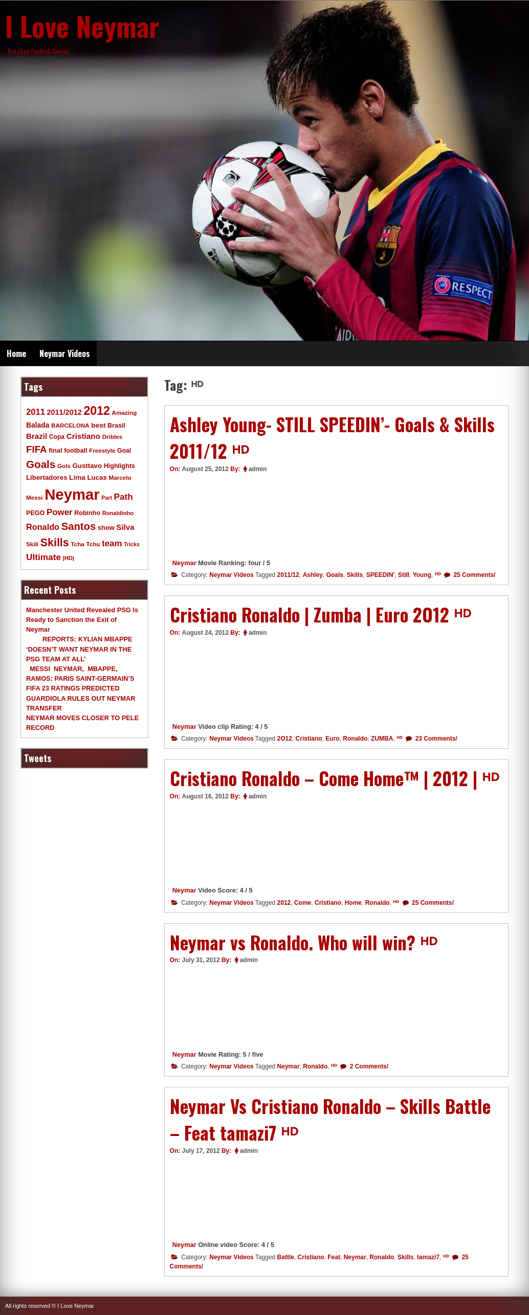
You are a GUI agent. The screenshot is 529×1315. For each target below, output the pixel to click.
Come (302, 902)
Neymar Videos (64, 353)
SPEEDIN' (380, 574)
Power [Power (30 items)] (60, 512)
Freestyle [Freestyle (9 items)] (102, 450)
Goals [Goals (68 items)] (40, 464)
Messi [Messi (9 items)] (34, 497)
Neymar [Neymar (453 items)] (72, 494)
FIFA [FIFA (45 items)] (36, 449)
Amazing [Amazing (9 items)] (124, 412)
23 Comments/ (435, 738)
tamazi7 (428, 1257)
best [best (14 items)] (98, 425)
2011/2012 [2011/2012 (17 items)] (64, 412)
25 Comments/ (473, 574)
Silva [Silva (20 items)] (125, 527)
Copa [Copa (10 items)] (56, 436)
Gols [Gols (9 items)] (64, 465)
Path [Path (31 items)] (123, 497)
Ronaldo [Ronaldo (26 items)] (42, 526)
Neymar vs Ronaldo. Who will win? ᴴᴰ (303, 942)
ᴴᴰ (438, 574)
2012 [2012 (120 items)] (96, 410)
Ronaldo (355, 738)
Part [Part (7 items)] (106, 498)
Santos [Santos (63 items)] (78, 526)
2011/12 (288, 574)
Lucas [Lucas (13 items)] (96, 477)
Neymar (184, 563)
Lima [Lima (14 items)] (77, 477)
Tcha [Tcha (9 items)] (77, 544)
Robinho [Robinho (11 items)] (87, 513)
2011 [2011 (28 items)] (35, 412)
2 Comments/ (368, 1066)
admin (258, 469)
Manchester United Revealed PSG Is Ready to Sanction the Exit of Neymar (82, 619)
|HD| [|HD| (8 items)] (68, 558)
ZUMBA (382, 738)
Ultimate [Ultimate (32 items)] (43, 557)
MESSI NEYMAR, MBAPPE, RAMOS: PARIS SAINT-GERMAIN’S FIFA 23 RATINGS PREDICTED (80, 678)
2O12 (284, 738)
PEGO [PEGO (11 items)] (35, 513)
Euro (332, 738)
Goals (334, 574)
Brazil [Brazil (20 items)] (36, 436)
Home (16, 353)
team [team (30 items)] (112, 543)
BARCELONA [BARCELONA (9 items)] (70, 425)
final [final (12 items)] (55, 450)
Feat (333, 1257)
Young (422, 574)
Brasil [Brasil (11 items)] (116, 425)
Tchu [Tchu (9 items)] (93, 544)
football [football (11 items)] (75, 450)
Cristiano (309, 738)
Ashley (313, 574)
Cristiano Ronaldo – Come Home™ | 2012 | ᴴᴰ (334, 778)
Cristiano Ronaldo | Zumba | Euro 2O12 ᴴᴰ (320, 614)
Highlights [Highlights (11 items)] (119, 466)
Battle (285, 1257)
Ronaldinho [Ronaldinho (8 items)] (118, 513)
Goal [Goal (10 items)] (124, 450)
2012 (284, 902)
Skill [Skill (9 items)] (32, 544)
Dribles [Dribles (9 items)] (112, 436)
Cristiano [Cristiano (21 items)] (83, 436)
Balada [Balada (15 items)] (37, 425)
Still (403, 574)
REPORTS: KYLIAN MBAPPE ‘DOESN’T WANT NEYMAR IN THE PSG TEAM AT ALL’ (79, 648)
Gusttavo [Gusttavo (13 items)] (87, 466)
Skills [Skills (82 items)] (54, 543)
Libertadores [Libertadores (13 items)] (47, 477)
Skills (355, 574)
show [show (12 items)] (106, 527)
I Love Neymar (82, 26)
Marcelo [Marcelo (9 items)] (119, 477)
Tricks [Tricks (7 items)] (132, 544)
